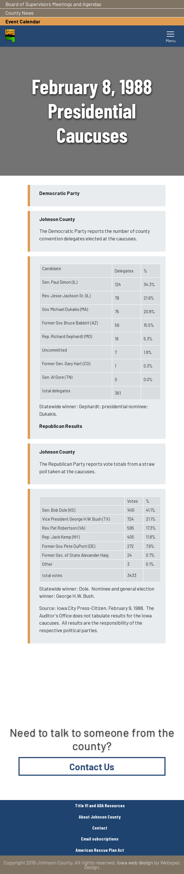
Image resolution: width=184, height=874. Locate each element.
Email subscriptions (100, 838)
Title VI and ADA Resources (100, 805)
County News (19, 13)
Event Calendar (22, 21)
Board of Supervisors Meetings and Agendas (53, 4)
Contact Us (92, 766)
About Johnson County (100, 816)
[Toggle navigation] (170, 36)
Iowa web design (135, 862)
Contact (99, 827)
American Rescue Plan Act (100, 850)
